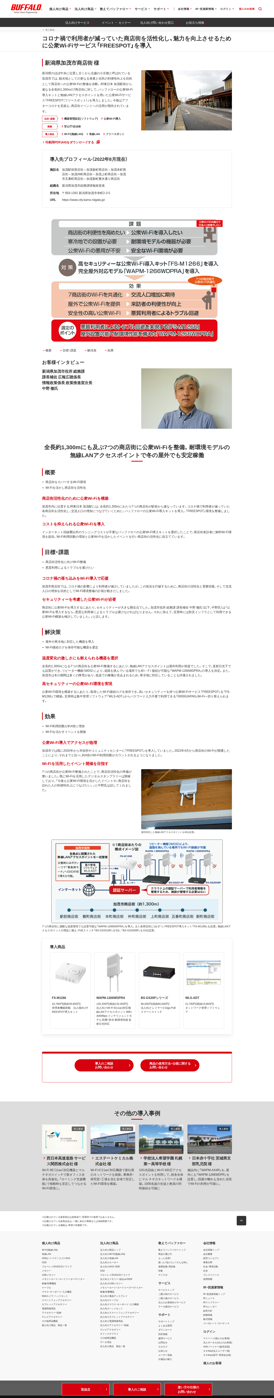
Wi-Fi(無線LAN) (50, 1250)
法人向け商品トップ (110, 1250)
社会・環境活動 (210, 1267)
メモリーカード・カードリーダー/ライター (63, 1279)
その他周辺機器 (50, 1321)
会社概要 (207, 1254)
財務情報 (207, 1315)
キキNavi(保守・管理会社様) (217, 1355)
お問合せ (162, 1342)
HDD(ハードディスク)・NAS (56, 1258)
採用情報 (207, 1279)
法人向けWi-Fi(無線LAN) (112, 1254)
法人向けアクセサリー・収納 (114, 1325)
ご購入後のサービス (168, 1298)
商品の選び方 (165, 1254)
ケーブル (46, 1287)
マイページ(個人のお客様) (216, 1338)
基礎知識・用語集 (166, 1267)
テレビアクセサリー (52, 1317)
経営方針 (207, 1311)
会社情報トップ (211, 1250)
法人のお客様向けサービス (172, 1302)
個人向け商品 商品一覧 (54, 1325)
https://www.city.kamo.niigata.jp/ (83, 199)
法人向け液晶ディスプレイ (113, 1296)
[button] (104, 1066)
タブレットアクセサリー (54, 1304)
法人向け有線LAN (109, 1258)
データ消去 (106, 1342)
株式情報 (207, 1319)
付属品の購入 (165, 1359)
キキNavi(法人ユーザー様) (216, 1351)
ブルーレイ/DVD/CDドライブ (57, 1267)
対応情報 (162, 1334)
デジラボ (162, 1275)
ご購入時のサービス (168, 1294)
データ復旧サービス (168, 1307)
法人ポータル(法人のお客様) (217, 1342)
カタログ (162, 1346)
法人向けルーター (109, 1262)
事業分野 (207, 1262)
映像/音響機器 (49, 1283)
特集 (160, 1271)
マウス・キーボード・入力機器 (57, 1292)
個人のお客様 (212, 1363)
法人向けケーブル (109, 1300)
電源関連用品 (49, 1308)
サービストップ (166, 1290)
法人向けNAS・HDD (110, 1267)
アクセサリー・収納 (51, 1313)
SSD (44, 1262)
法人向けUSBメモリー (111, 1283)
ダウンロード (165, 1330)
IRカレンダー (210, 1307)
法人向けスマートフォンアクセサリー (119, 1313)
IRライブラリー (211, 1302)
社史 (205, 1271)
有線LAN (46, 1254)
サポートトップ (166, 1321)
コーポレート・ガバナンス (216, 1323)
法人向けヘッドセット (111, 1308)
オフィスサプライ (109, 1334)
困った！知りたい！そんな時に (173, 1262)
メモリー (46, 1271)
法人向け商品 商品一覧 (112, 1346)
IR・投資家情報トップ (214, 1294)
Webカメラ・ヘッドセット (55, 1296)
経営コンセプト (211, 1258)
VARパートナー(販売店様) (216, 1346)
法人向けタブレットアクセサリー (117, 1317)
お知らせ (162, 1351)
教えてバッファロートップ (172, 1250)
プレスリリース (211, 1275)
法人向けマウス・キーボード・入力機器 (119, 1304)
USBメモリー (49, 1275)
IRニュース (209, 1298)
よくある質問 (165, 1326)
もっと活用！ (164, 1258)
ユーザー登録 (165, 1355)
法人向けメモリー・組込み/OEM (116, 1279)
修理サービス (165, 1338)
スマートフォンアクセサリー (57, 1300)
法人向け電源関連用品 (111, 1321)
